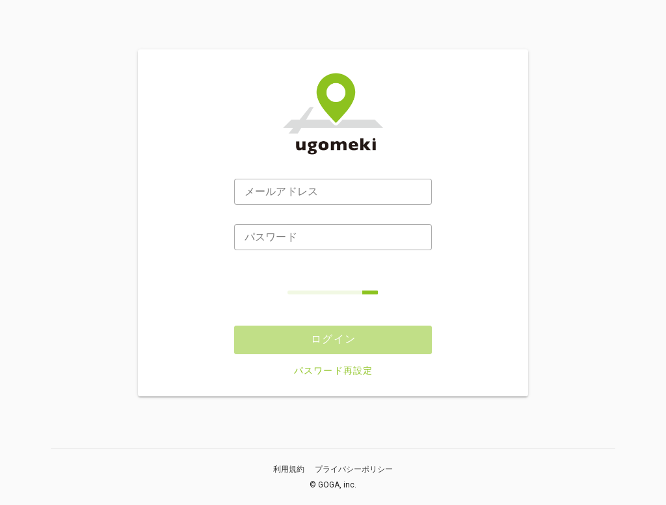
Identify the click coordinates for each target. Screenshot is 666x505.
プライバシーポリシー (354, 469)
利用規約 (288, 469)
